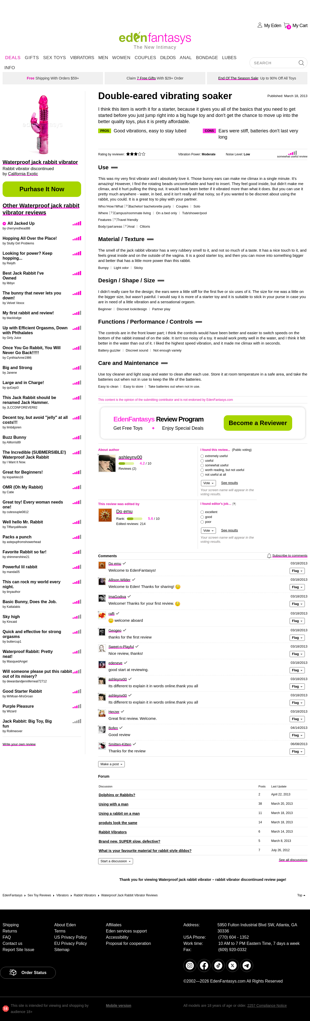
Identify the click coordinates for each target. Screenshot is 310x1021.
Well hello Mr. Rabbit (23, 522)
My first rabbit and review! (28, 313)
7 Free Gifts (146, 78)
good (208, 517)
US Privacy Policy (70, 937)
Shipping (11, 925)
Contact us (12, 943)
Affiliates (113, 925)
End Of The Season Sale (238, 78)
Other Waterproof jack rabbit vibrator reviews (41, 209)
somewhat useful (216, 465)
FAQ (7, 937)
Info (9, 67)
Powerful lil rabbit (20, 567)
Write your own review (19, 744)
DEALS (13, 57)
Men (103, 57)
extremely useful (216, 456)
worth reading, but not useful (224, 470)
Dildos (168, 57)
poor (208, 522)
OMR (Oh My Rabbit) (23, 487)
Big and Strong (17, 367)
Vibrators (82, 57)
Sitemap (61, 949)
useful (209, 460)
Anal (186, 57)
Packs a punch (17, 537)
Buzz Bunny (14, 437)
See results (229, 483)
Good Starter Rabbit (22, 691)
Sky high (11, 617)
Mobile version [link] (118, 1005)
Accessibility (117, 937)
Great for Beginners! (23, 472)
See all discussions (293, 860)
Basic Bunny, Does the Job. (30, 602)
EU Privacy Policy (70, 943)
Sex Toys (54, 57)
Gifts (32, 57)
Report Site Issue (18, 949)
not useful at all (215, 474)
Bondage (207, 57)
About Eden (65, 925)
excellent (211, 512)
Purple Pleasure (18, 706)
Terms (60, 931)
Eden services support (126, 931)
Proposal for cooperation (128, 943)
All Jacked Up (21, 223)
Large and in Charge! (23, 382)
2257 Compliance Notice (267, 1005)
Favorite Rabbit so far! (25, 552)
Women (121, 57)
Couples (145, 57)
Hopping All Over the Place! (30, 238)
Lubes (229, 57)
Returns (10, 931)
